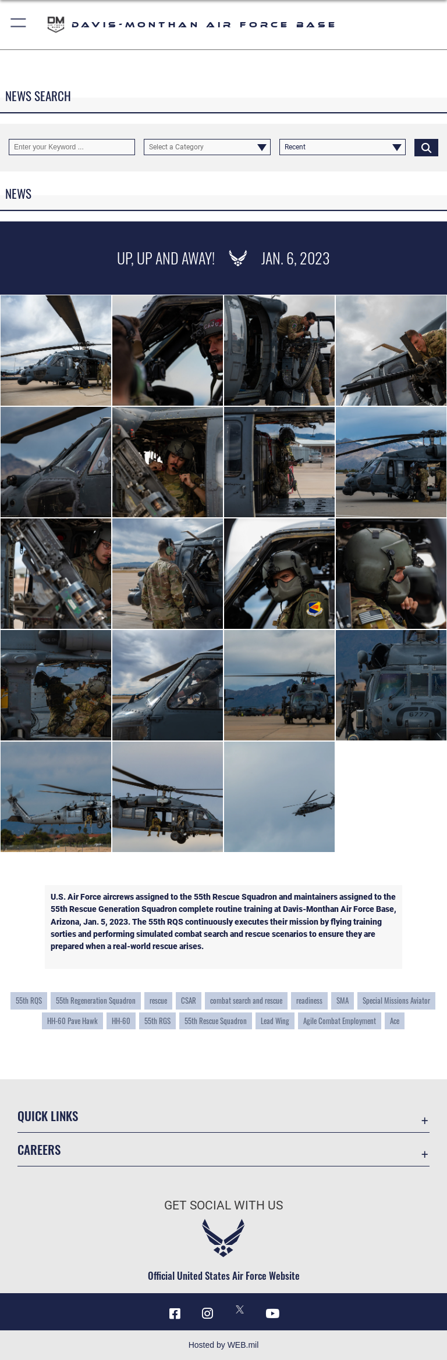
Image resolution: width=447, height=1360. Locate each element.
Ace (394, 1020)
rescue (158, 1000)
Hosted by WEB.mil (224, 1345)
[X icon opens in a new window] (240, 1309)
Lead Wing (275, 1020)
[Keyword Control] (72, 147)
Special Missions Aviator (396, 1000)
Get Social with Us (223, 1205)
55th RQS (29, 1000)
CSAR (188, 1000)
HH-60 (121, 1020)
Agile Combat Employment (339, 1020)
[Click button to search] (426, 147)
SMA (342, 1000)
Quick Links (47, 1116)
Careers (39, 1149)
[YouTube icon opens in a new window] (272, 1313)
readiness (309, 1000)
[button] (19, 24)
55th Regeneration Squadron (96, 1000)
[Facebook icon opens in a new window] (174, 1313)
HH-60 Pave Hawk (72, 1020)
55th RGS (157, 1020)
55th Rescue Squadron (216, 1020)
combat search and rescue (246, 1000)
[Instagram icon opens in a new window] (207, 1313)
